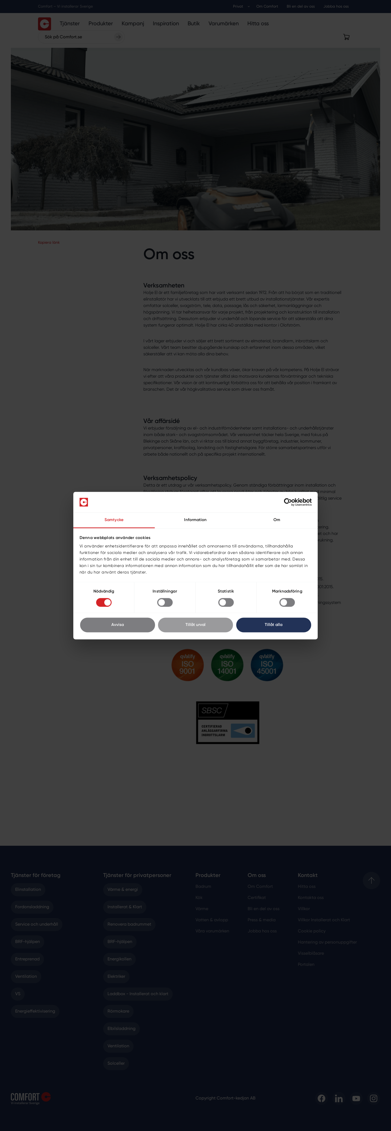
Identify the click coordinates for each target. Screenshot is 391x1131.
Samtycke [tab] (114, 520)
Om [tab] (276, 520)
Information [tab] (195, 520)
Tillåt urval (195, 625)
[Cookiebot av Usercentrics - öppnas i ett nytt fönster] (288, 502)
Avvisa (117, 625)
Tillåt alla (273, 625)
